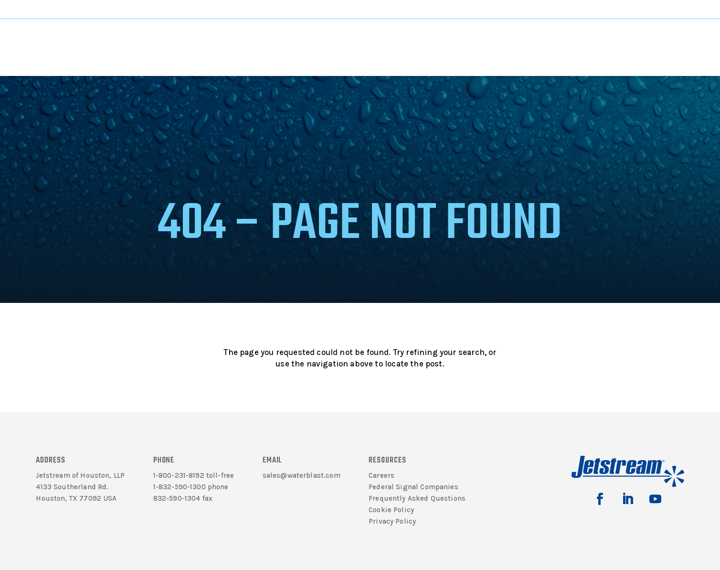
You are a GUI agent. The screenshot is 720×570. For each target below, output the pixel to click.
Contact (538, 39)
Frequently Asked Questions (417, 498)
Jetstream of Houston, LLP (80, 475)
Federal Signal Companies (413, 487)
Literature (179, 39)
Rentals (468, 39)
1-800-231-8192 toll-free (193, 475)
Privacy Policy (392, 521)
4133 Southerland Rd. (72, 487)
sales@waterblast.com (301, 475)
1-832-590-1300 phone (191, 487)
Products (249, 39)
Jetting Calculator (628, 9)
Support (394, 39)
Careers (381, 475)
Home (154, 70)
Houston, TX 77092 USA (76, 498)
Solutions (321, 39)
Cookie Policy (391, 509)
